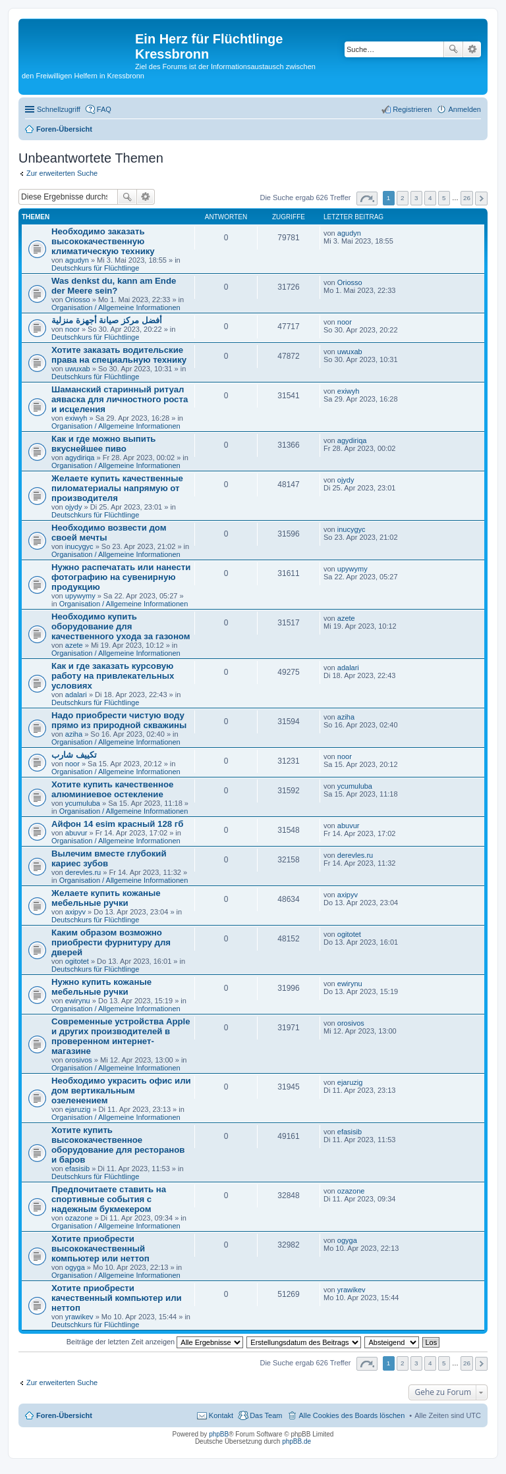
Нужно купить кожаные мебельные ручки (101, 987)
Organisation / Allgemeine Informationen (116, 307)
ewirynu (77, 1001)
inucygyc (79, 546)
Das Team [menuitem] (266, 1415)
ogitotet (77, 961)
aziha (73, 734)
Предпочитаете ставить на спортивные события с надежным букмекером (108, 1199)
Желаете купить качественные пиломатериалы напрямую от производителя (117, 488)
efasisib (77, 1168)
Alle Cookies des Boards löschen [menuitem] (351, 1415)
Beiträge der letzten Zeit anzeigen (155, 1342)
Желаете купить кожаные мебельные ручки (106, 898)
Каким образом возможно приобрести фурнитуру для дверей (111, 942)
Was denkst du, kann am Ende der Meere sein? (113, 286)
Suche (453, 49)
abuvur (76, 833)
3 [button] (416, 197)
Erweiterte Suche (472, 49)
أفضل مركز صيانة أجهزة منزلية (106, 320)
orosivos (78, 1060)
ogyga (75, 1267)
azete (74, 645)
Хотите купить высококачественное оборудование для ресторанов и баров (117, 1145)
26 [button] (466, 197)
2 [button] (403, 197)
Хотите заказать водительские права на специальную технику (118, 355)
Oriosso (77, 299)
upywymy (80, 596)
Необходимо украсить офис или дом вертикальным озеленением (121, 1090)
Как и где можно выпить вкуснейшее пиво (103, 444)
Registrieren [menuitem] (412, 109)
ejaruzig (78, 1109)
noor (72, 329)
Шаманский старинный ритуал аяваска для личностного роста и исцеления (119, 399)
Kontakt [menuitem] (221, 1415)
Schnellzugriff (58, 109)
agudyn (77, 260)
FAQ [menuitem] (104, 109)
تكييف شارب (74, 755)
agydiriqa (80, 457)
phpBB (219, 1434)
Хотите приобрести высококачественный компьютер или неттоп (100, 1248)
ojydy (73, 507)
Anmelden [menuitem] (464, 109)
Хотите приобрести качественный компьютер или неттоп (116, 1298)
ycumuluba (82, 803)
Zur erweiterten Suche (62, 173)
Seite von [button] (367, 198)
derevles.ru (83, 872)
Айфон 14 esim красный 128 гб (117, 824)
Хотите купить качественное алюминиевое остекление (112, 789)
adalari (76, 694)
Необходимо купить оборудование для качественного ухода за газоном (120, 626)
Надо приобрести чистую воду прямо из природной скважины (118, 720)
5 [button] (444, 197)
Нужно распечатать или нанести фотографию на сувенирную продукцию (120, 577)
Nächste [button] (481, 198)
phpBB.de (296, 1441)
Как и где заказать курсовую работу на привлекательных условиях (112, 676)
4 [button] (430, 197)
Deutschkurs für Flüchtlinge (95, 268)
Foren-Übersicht (64, 1415)
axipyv (75, 912)
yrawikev (79, 1317)
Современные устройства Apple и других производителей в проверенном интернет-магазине (120, 1036)
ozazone (79, 1218)
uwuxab (77, 369)
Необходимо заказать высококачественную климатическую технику (103, 241)
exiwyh (76, 418)
